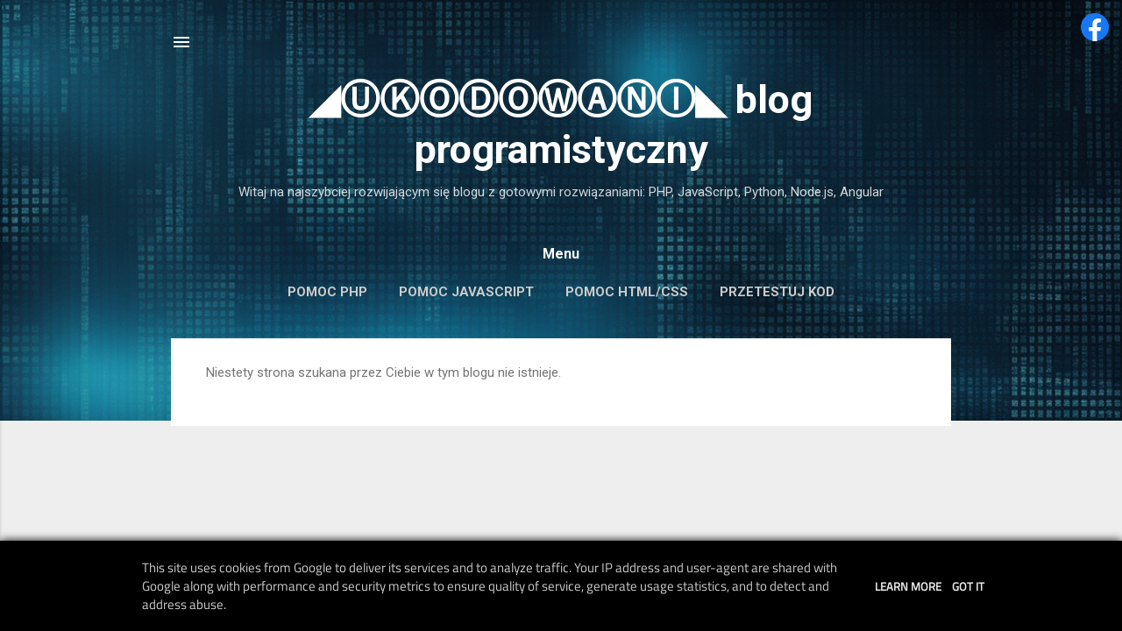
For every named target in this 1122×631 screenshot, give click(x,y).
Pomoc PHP (327, 292)
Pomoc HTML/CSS (626, 292)
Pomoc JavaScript (466, 292)
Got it (968, 586)
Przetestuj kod (777, 292)
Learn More (908, 586)
